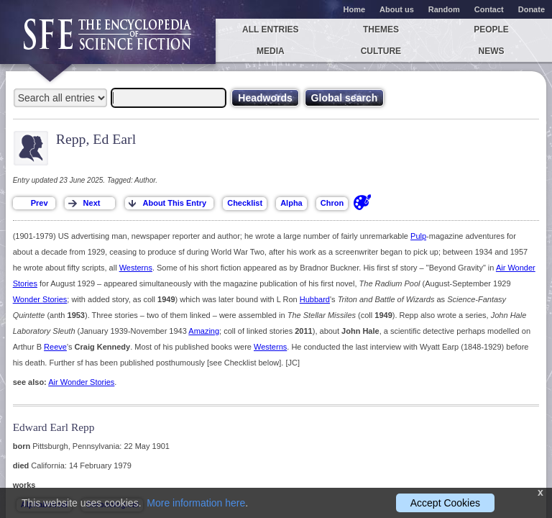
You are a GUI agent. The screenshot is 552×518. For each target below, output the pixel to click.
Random (444, 9)
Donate (531, 9)
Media (271, 51)
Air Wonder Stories (81, 382)
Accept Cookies (445, 503)
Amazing (203, 331)
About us (397, 9)
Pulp (418, 236)
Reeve (55, 346)
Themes (381, 29)
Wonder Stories (40, 299)
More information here (196, 503)
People (491, 29)
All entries (270, 29)
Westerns (135, 267)
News (492, 51)
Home (355, 9)
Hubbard (315, 299)
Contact (489, 9)
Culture (381, 51)
